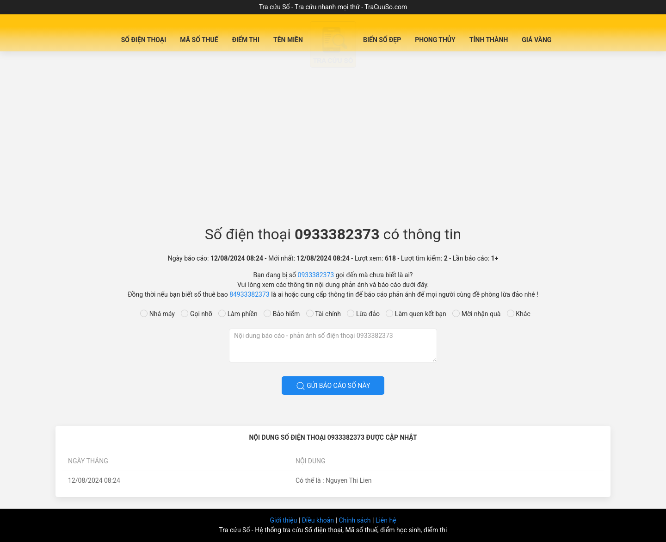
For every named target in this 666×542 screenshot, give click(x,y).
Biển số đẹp (382, 40)
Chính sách (355, 520)
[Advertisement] (333, 141)
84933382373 (249, 294)
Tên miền (288, 40)
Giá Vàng (536, 40)
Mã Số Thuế (199, 40)
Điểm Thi (245, 40)
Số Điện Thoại (143, 40)
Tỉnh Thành (488, 40)
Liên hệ (386, 520)
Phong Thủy (435, 40)
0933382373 (316, 275)
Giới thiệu (284, 520)
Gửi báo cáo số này (333, 386)
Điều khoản (318, 520)
